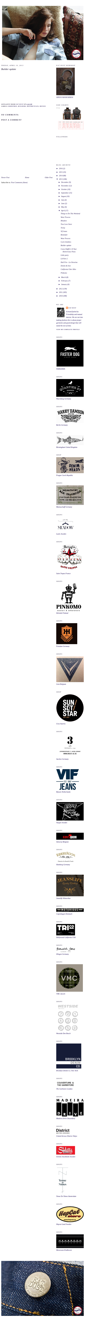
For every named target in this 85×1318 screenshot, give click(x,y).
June (63, 203)
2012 (61, 289)
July (62, 200)
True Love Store (66, 224)
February (64, 281)
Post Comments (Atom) (19, 182)
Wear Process (65, 217)
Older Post (48, 177)
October (64, 189)
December (65, 182)
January (64, 284)
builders (22, 106)
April (63, 211)
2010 (61, 296)
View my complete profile (68, 329)
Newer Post (5, 177)
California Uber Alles (68, 269)
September (65, 193)
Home (27, 177)
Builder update (66, 245)
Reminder (64, 235)
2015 (61, 172)
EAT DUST (72, 308)
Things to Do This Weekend (70, 214)
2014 (61, 176)
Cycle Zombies (66, 242)
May (63, 207)
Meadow (64, 221)
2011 (61, 292)
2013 (61, 179)
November (65, 186)
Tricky (63, 228)
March (63, 277)
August (63, 196)
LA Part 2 (64, 259)
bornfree (12, 106)
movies (43, 106)
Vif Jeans (64, 231)
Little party (64, 255)
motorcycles (33, 106)
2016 (61, 168)
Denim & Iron (66, 266)
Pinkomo (64, 273)
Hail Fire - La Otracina (69, 262)
